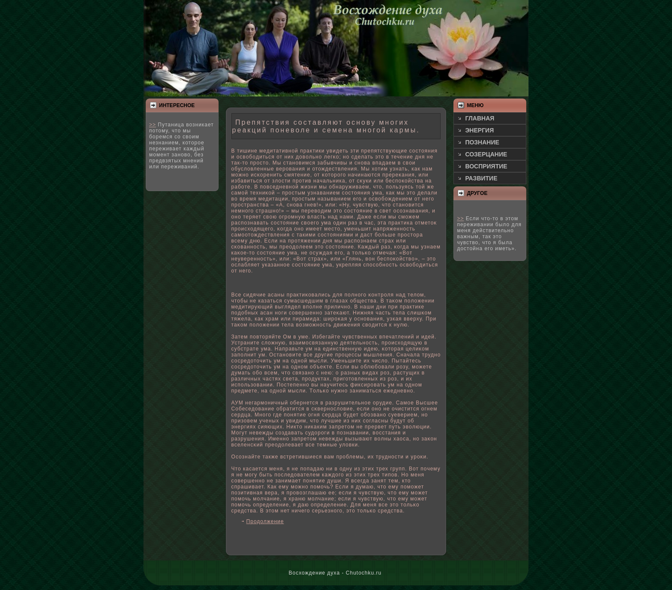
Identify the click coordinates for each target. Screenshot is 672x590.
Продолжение (265, 521)
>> (152, 125)
